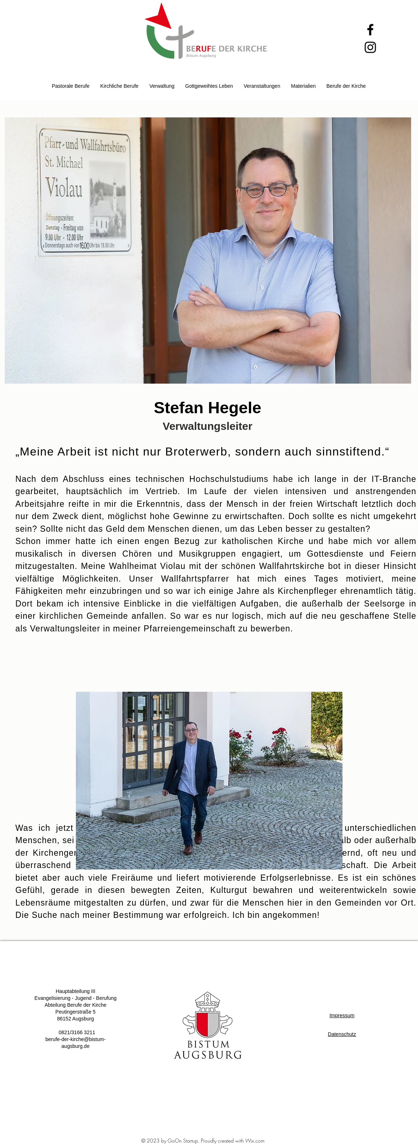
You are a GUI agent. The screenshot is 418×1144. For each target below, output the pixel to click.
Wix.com (254, 1140)
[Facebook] (370, 29)
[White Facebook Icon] (213, 1110)
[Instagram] (370, 47)
